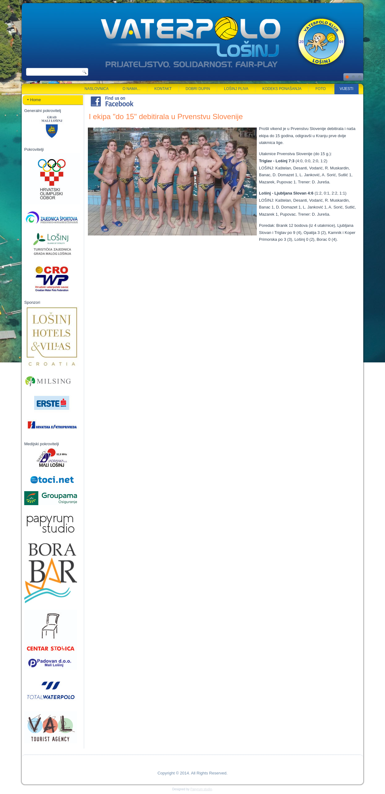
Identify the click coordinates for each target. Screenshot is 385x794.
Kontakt (163, 89)
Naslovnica (96, 89)
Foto (320, 89)
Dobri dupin (198, 89)
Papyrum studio (201, 789)
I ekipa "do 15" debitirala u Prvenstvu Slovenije (166, 116)
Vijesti (346, 89)
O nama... (131, 89)
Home (35, 99)
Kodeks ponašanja (281, 89)
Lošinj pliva (236, 89)
